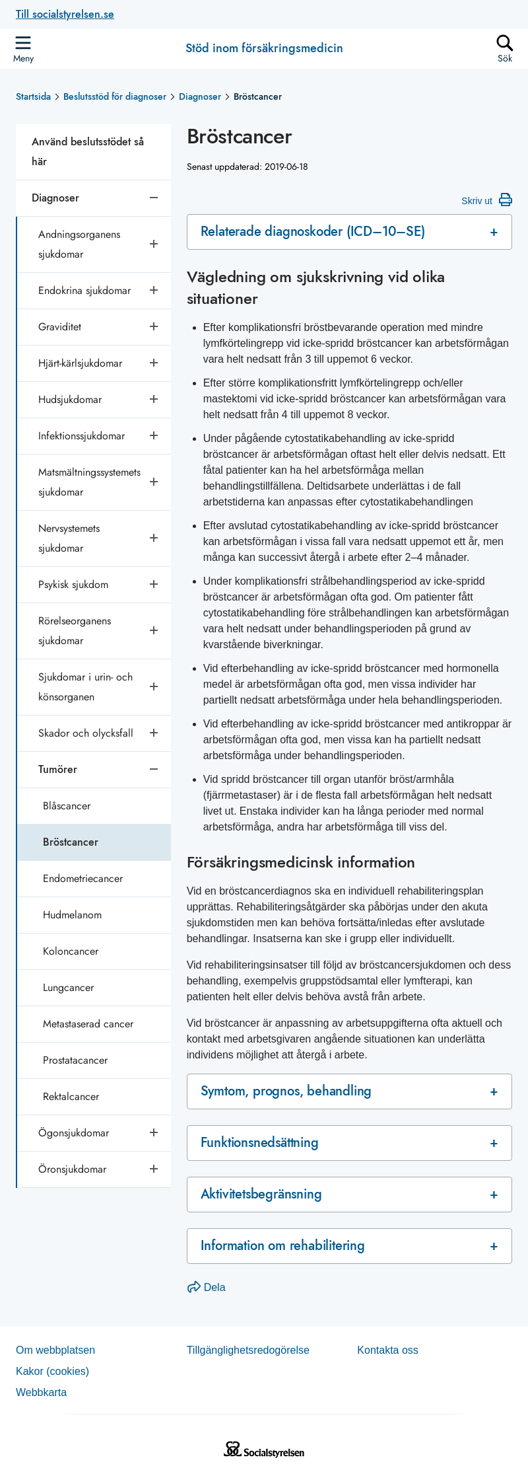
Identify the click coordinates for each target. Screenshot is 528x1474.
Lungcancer (68, 987)
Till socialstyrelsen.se (65, 14)
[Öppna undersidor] (155, 244)
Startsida (33, 96)
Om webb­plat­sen (55, 1350)
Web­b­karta (41, 1392)
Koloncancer (70, 951)
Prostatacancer (75, 1060)
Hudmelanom (72, 914)
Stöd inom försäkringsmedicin (264, 49)
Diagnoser (200, 96)
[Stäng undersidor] (155, 198)
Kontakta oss (387, 1350)
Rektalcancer (71, 1096)
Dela (206, 1287)
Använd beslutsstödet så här (88, 151)
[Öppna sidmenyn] (23, 49)
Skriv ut (486, 199)
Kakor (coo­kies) (52, 1371)
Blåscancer (66, 805)
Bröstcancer (70, 842)
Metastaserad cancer (88, 1023)
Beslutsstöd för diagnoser (114, 96)
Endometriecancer (83, 878)
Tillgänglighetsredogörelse (248, 1350)
